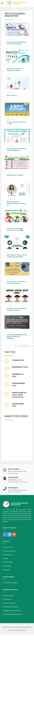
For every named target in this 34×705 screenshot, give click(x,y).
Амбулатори (8, 599)
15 (18, 346)
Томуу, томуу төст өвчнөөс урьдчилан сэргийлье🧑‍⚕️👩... (15, 229)
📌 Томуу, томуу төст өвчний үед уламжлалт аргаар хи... (16, 309)
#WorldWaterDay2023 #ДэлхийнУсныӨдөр (14, 69)
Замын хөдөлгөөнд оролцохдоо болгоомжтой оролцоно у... (16, 43)
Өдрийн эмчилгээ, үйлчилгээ (12, 610)
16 (21, 346)
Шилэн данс (7, 566)
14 (15, 346)
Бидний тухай (8, 547)
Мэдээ (6, 558)
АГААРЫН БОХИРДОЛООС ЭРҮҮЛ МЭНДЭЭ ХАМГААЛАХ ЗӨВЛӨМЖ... (17, 336)
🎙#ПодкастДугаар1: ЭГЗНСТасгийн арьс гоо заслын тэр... (16, 203)
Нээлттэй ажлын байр (10, 583)
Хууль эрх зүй (8, 555)
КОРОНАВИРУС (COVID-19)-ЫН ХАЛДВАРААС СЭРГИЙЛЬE (17, 256)
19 (30, 346)
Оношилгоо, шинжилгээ (11, 607)
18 (27, 346)
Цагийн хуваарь (9, 595)
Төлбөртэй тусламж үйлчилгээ (13, 614)
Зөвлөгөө (7, 570)
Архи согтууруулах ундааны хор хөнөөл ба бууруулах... (16, 149)
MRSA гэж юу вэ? (12, 95)
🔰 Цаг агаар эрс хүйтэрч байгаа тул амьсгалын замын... (16, 282)
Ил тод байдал (8, 562)
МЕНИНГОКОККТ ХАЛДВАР (15, 175)
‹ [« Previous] (5, 346)
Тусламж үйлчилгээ (10, 551)
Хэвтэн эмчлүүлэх (9, 603)
